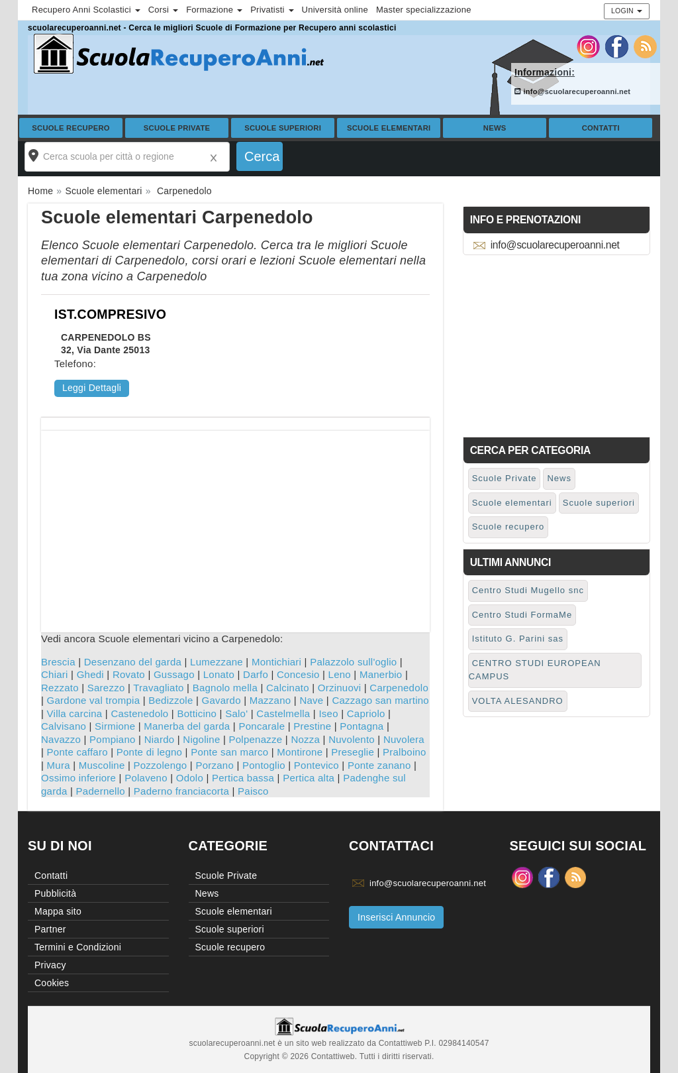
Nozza (305, 739)
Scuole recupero (71, 128)
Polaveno (146, 777)
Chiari (54, 674)
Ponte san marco (229, 752)
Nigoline (201, 739)
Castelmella (283, 713)
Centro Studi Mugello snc (528, 590)
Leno (339, 674)
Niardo (159, 739)
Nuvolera (403, 739)
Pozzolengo (160, 765)
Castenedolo (139, 713)
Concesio (298, 674)
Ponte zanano (379, 765)
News (495, 128)
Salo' (236, 713)
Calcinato (287, 687)
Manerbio (381, 674)
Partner (50, 929)
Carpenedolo (398, 687)
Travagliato (158, 687)
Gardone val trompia (93, 700)
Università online (335, 10)
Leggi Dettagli (91, 387)
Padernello (100, 791)
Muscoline (102, 765)
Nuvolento (351, 739)
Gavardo (221, 700)
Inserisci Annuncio (396, 917)
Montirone (299, 752)
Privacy (50, 965)
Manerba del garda (187, 726)
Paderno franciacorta (181, 791)
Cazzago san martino (380, 700)
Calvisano (63, 726)
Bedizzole (170, 700)
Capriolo (366, 713)
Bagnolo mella (225, 687)
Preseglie (352, 752)
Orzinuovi (340, 687)
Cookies (51, 983)
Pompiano (112, 739)
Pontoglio (263, 765)
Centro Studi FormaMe (522, 615)
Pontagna (361, 726)
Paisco (253, 791)
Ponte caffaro (77, 752)
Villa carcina (75, 713)
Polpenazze (255, 739)
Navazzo (61, 739)
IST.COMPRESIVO (110, 314)
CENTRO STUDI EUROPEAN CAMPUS (535, 670)
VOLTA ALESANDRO (517, 701)
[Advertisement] (235, 523)
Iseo (328, 713)
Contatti (601, 128)
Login (626, 11)
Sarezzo (106, 687)
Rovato (129, 674)
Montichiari (276, 661)
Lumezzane (216, 661)
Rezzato (60, 687)
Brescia (58, 661)
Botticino (197, 713)
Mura (58, 765)
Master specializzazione (423, 10)
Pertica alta (308, 777)
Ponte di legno (149, 752)
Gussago (174, 674)
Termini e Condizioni (77, 947)
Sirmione (115, 726)
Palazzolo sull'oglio (353, 661)
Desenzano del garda (132, 661)
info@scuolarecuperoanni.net (572, 91)
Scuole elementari (389, 128)
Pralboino (404, 752)
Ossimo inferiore (78, 777)
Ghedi (90, 674)
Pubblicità (55, 893)
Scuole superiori (282, 128)
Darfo (255, 674)
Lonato (218, 674)
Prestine (312, 726)
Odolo (189, 777)
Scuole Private (177, 128)
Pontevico (316, 765)
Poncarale (261, 726)
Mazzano (270, 700)
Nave (311, 700)
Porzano (214, 765)
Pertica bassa (243, 777)
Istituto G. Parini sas (517, 639)
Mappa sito (57, 911)
